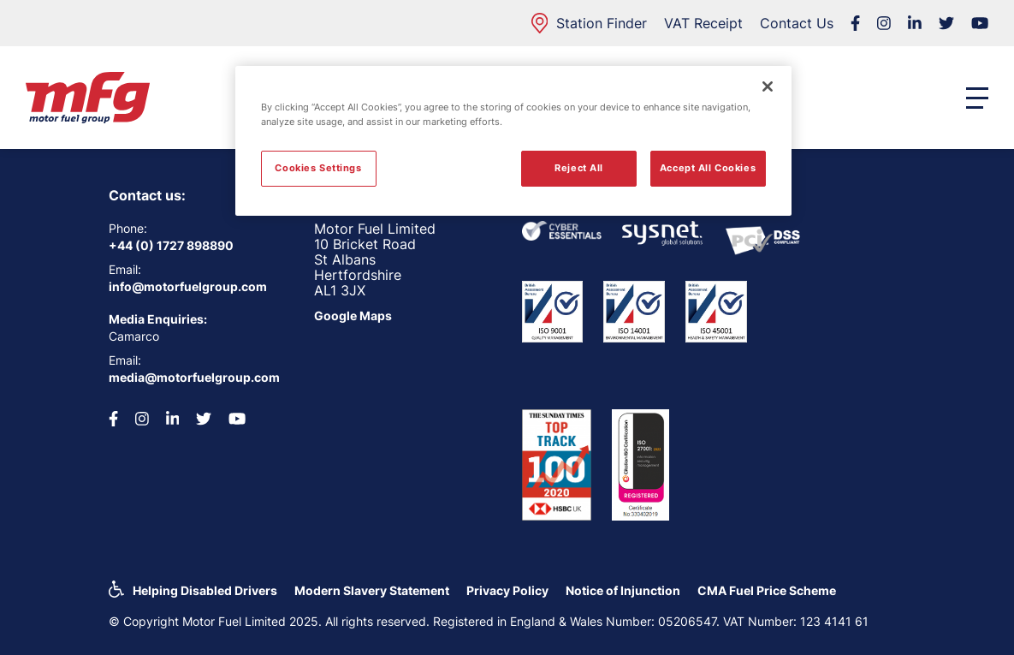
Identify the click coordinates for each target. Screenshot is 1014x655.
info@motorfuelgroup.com (188, 286)
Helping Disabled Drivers (205, 590)
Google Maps (353, 315)
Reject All (578, 168)
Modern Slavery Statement (371, 590)
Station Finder (589, 23)
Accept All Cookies (708, 168)
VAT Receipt (703, 23)
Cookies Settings (318, 168)
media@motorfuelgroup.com (194, 377)
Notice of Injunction (623, 590)
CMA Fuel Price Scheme (766, 590)
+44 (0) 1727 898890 (171, 245)
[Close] (767, 86)
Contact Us (796, 23)
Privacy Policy (507, 590)
